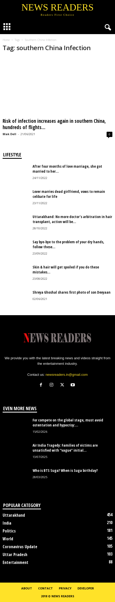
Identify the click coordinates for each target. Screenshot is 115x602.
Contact (45, 588)
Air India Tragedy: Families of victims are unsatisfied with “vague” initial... (65, 448)
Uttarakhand (14, 515)
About (26, 588)
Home (6, 40)
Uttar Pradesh (15, 554)
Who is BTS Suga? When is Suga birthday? (65, 470)
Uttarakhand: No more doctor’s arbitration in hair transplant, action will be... (72, 219)
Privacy (65, 588)
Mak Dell (9, 134)
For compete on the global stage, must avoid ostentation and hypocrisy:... (68, 422)
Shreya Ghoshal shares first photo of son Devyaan (72, 292)
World (8, 539)
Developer (85, 588)
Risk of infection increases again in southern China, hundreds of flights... (54, 124)
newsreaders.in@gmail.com (66, 375)
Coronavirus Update (20, 547)
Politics (9, 531)
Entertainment (15, 562)
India (7, 523)
